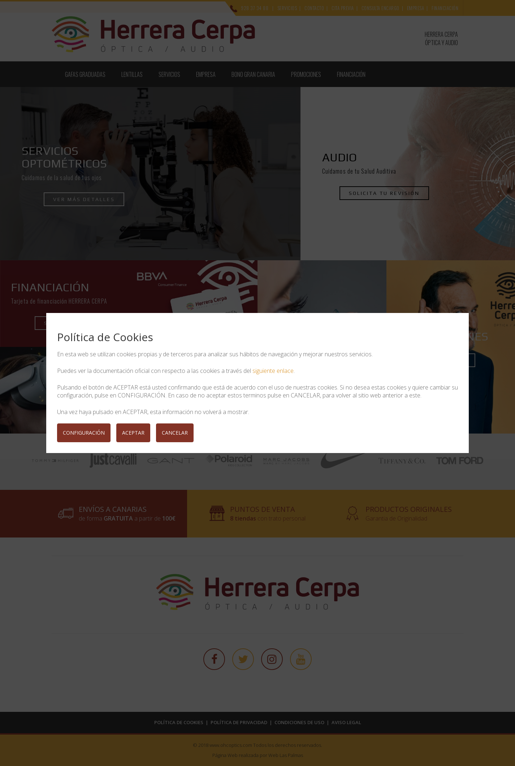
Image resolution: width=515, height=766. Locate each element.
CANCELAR (175, 432)
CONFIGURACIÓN (84, 432)
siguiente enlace (273, 371)
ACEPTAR (133, 432)
